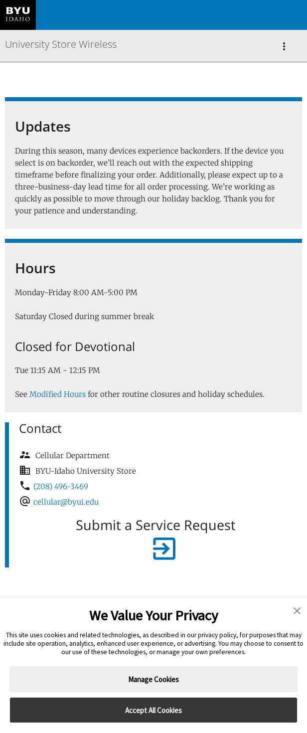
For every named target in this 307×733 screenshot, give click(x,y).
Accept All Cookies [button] (153, 710)
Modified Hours (57, 394)
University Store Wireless (61, 44)
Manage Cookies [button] (153, 679)
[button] (297, 611)
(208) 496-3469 (60, 486)
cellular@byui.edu (66, 502)
